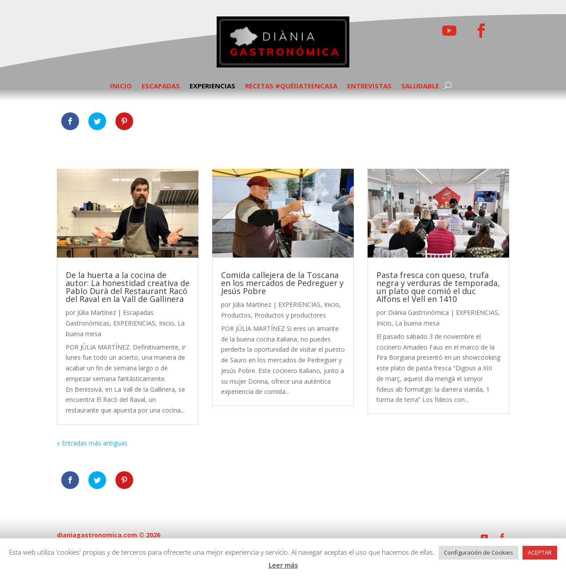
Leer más (283, 564)
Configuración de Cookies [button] (478, 552)
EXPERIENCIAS (212, 86)
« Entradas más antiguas (92, 443)
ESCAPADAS (161, 86)
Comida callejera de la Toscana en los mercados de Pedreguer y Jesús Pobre (282, 283)
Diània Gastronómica (418, 312)
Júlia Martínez (96, 312)
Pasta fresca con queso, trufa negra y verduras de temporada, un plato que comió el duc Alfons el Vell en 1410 (438, 287)
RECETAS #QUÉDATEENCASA (291, 86)
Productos (236, 315)
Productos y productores (290, 315)
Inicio (166, 323)
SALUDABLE (420, 86)
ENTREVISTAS (369, 86)
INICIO (121, 86)
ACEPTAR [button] (540, 552)
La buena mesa (417, 323)
